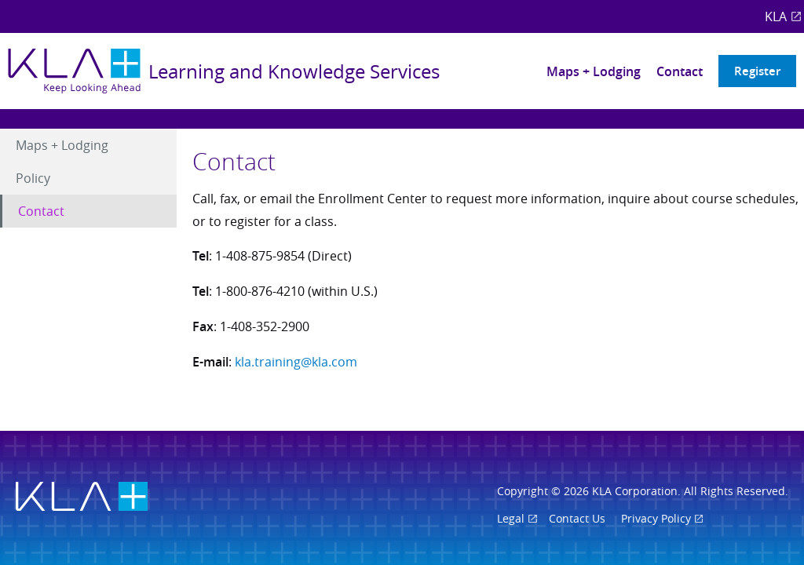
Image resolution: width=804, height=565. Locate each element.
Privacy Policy (656, 519)
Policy (33, 178)
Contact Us (577, 518)
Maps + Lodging (593, 71)
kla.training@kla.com (296, 361)
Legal (510, 519)
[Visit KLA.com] (82, 498)
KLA (776, 16)
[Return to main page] (224, 71)
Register (757, 71)
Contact (679, 71)
